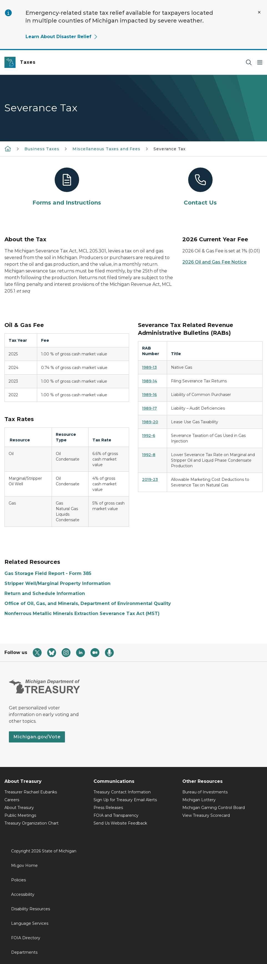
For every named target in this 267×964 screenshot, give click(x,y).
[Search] (248, 62)
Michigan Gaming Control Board (213, 807)
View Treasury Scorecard (206, 815)
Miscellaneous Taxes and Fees (106, 148)
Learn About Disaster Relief (62, 36)
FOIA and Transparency (116, 815)
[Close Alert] (259, 12)
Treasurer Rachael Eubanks (30, 792)
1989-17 (149, 408)
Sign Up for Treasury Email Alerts (125, 799)
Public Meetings (20, 815)
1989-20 (150, 421)
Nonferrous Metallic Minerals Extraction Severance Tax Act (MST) (82, 613)
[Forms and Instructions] (66, 187)
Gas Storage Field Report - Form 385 (47, 573)
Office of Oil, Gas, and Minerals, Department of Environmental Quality (87, 603)
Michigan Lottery (199, 799)
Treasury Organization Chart (31, 823)
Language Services (29, 923)
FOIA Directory (25, 937)
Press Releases (108, 807)
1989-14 (149, 380)
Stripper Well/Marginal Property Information (57, 583)
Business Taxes (41, 148)
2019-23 (150, 479)
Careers (11, 799)
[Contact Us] (200, 187)
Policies (18, 879)
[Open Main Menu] (259, 62)
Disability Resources (30, 908)
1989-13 (149, 367)
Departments (24, 952)
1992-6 (148, 435)
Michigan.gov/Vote (37, 736)
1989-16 (149, 394)
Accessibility (22, 894)
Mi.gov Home (24, 865)
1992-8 (148, 454)
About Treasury (19, 807)
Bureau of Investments (205, 792)
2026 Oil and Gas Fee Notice (214, 262)
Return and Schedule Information (44, 593)
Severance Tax (169, 148)
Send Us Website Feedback (120, 823)
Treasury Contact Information (122, 792)
